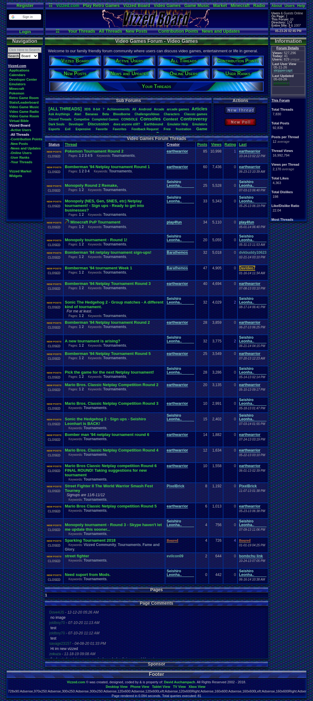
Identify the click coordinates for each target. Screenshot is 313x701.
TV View (179, 686)
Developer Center (23, 79)
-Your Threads (21, 162)
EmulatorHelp (177, 124)
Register (25, 5)
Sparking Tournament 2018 (90, 540)
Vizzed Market (20, 171)
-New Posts (19, 144)
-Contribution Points (26, 139)
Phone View (139, 686)
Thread (71, 144)
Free (167, 129)
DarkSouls (56, 124)
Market (220, 5)
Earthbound (153, 124)
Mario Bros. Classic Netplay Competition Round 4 (111, 450)
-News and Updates (25, 148)
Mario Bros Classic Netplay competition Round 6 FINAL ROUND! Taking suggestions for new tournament (111, 470)
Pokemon (16, 93)
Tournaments (123, 155)
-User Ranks (19, 157)
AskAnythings (59, 114)
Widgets (15, 176)
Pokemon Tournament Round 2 (94, 151)
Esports (54, 129)
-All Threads (19, 134)
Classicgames (195, 114)
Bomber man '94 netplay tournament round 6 (107, 434)
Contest (170, 119)
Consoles (150, 118)
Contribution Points (178, 31)
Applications (19, 70)
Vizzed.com (67, 5)
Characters (172, 114)
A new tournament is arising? (92, 341)
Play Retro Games (101, 5)
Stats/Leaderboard (24, 102)
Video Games (167, 5)
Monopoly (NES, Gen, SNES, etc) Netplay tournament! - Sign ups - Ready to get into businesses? (104, 205)
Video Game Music (24, 107)
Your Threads (81, 31)
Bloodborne (121, 114)
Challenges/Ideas (147, 114)
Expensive (82, 129)
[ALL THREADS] (65, 108)
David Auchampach (179, 682)
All (134, 109)
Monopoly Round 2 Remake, (91, 185)
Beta (105, 114)
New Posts (136, 31)
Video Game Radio (24, 111)
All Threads (110, 31)
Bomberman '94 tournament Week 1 (98, 268)
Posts (202, 144)
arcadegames (178, 109)
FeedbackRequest (144, 129)
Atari (77, 114)
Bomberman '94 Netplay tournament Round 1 (107, 166)
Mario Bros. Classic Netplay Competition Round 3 (111, 403)
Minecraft (239, 5)
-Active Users (20, 130)
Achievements (118, 109)
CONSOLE (129, 119)
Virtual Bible (19, 121)
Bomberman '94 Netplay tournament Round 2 (107, 322)
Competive (82, 119)
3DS (87, 109)
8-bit (96, 109)
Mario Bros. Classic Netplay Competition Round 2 (111, 384)
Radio (259, 5)
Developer (76, 124)
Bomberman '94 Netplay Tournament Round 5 (108, 353)
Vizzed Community (99, 545)
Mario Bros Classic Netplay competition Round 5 (111, 506)
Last (243, 144)
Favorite (102, 129)
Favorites (119, 129)
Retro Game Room (24, 98)
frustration (183, 129)
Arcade (159, 109)
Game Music (196, 5)
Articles (199, 108)
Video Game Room (24, 116)
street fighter (77, 556)
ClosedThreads (60, 119)
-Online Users (21, 153)
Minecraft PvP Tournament (95, 222)
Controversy (193, 118)
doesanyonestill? (126, 124)
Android (144, 109)
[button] (25, 17)
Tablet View (161, 686)
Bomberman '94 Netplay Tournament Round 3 (108, 283)
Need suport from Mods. (88, 574)
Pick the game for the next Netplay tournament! (109, 372)
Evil (68, 129)
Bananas (91, 114)
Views (216, 144)
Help (301, 6)
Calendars (17, 75)
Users (290, 6)
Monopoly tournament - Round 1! (96, 240)
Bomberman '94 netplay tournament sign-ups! (108, 252)
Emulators (17, 84)
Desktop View (116, 686)
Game (201, 129)
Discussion (98, 124)
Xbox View (197, 686)
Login (25, 31)
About (276, 6)
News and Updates (221, 31)
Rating (230, 144)
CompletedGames (105, 119)
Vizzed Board (136, 5)
